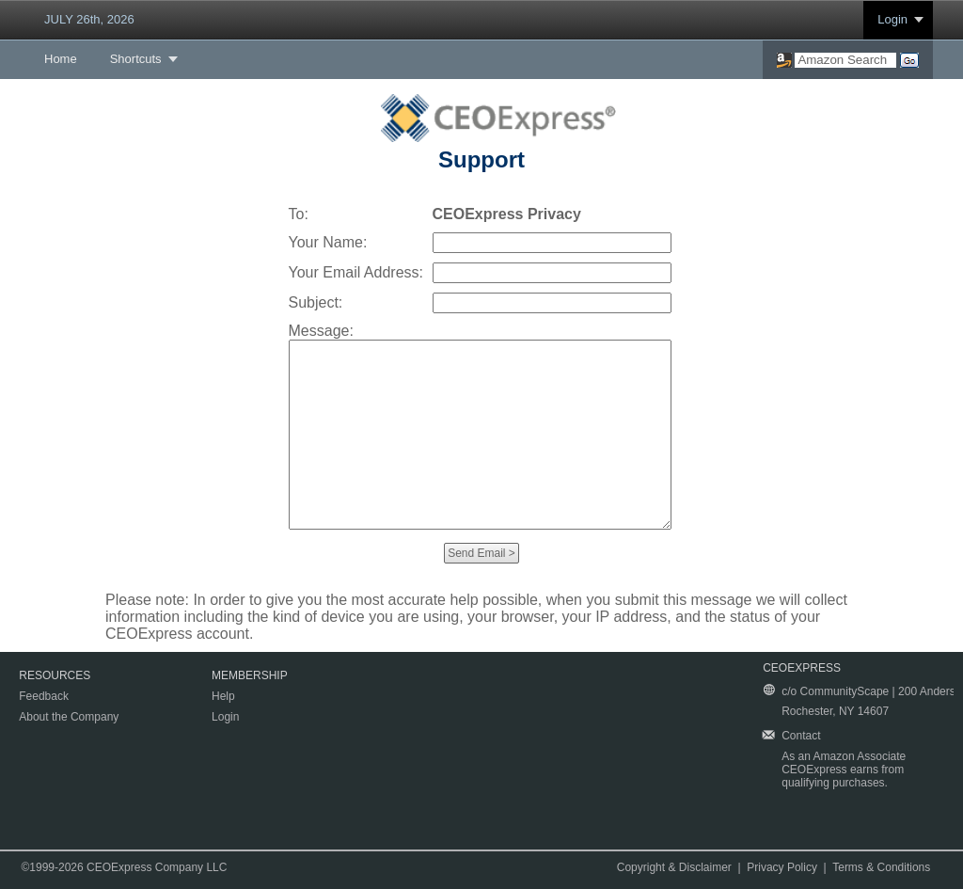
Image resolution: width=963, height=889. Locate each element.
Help (223, 696)
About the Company (68, 716)
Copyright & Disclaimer (674, 867)
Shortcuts (136, 59)
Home (60, 59)
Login (892, 19)
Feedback (44, 696)
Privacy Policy (782, 867)
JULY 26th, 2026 (89, 19)
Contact (800, 735)
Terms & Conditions (881, 867)
